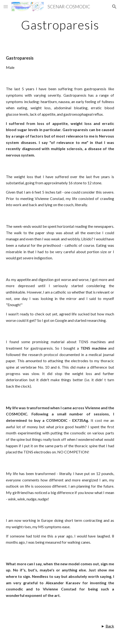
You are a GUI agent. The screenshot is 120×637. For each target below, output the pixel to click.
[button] (5, 6)
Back (110, 626)
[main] (60, 24)
